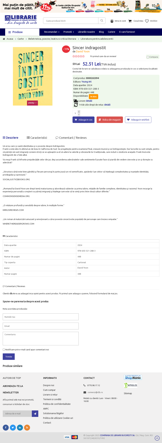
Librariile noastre (86, 32)
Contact (47, 422)
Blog (101, 32)
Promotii (67, 32)
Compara (152, 57)
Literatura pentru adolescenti (97, 38)
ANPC (46, 408)
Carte (21, 38)
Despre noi (48, 385)
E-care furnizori (127, 32)
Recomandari (50, 32)
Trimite (8, 356)
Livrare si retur (50, 394)
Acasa (10, 38)
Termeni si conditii (52, 399)
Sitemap (128, 393)
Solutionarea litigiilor (53, 413)
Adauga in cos (85, 119)
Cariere (111, 32)
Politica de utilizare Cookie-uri (58, 418)
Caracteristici (37, 137)
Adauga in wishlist (140, 119)
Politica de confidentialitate (57, 404)
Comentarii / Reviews (71, 137)
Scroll (157, 438)
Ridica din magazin (112, 119)
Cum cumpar (49, 390)
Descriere (10, 137)
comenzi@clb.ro (95, 392)
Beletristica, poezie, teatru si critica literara (52, 38)
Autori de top (12, 378)
